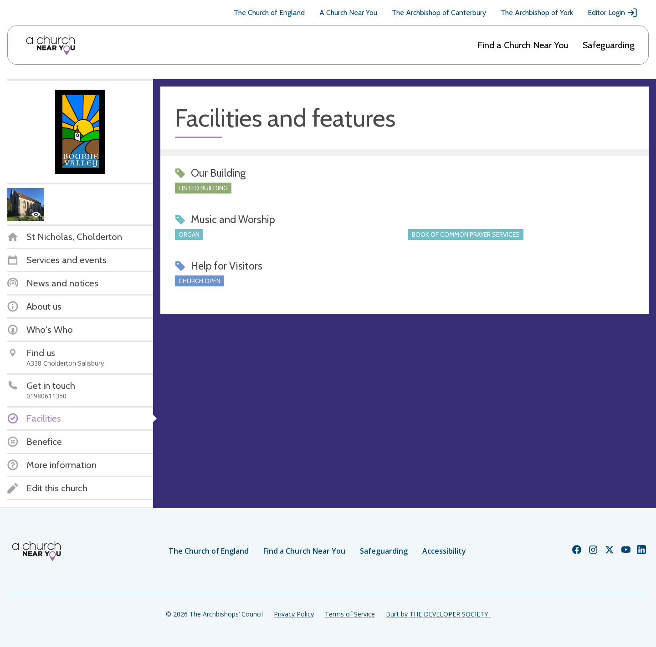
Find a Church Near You (522, 45)
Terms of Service (350, 614)
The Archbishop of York (537, 12)
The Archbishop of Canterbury (439, 12)
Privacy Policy (294, 614)
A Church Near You (348, 12)
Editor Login (613, 12)
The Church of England (269, 12)
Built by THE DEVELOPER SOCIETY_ (438, 614)
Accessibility (444, 551)
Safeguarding (609, 45)
